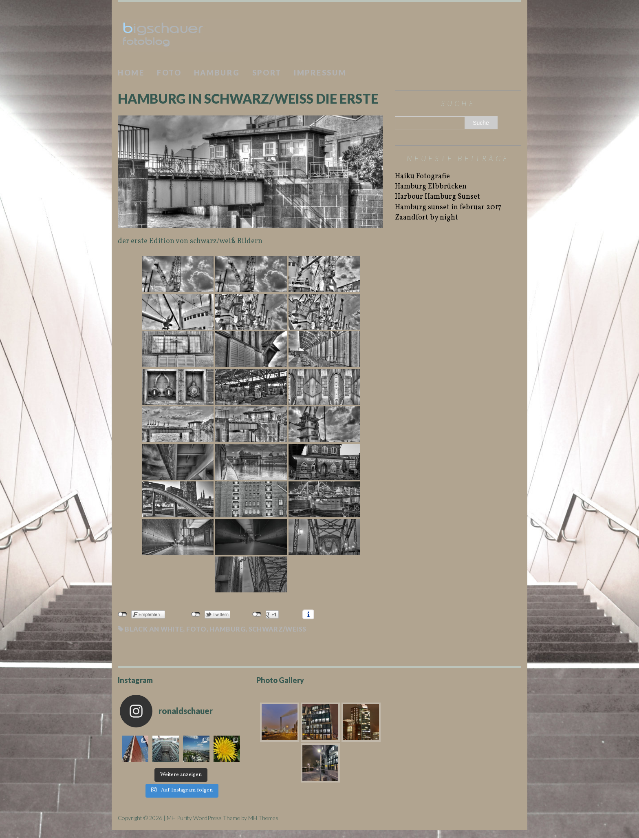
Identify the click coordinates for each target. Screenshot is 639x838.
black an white (154, 629)
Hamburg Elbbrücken (431, 187)
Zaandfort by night (426, 218)
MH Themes (263, 817)
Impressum (320, 72)
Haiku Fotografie (422, 176)
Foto (169, 72)
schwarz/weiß (277, 629)
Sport (267, 72)
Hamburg (217, 72)
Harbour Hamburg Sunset (437, 197)
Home (131, 72)
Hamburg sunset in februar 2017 (448, 207)
